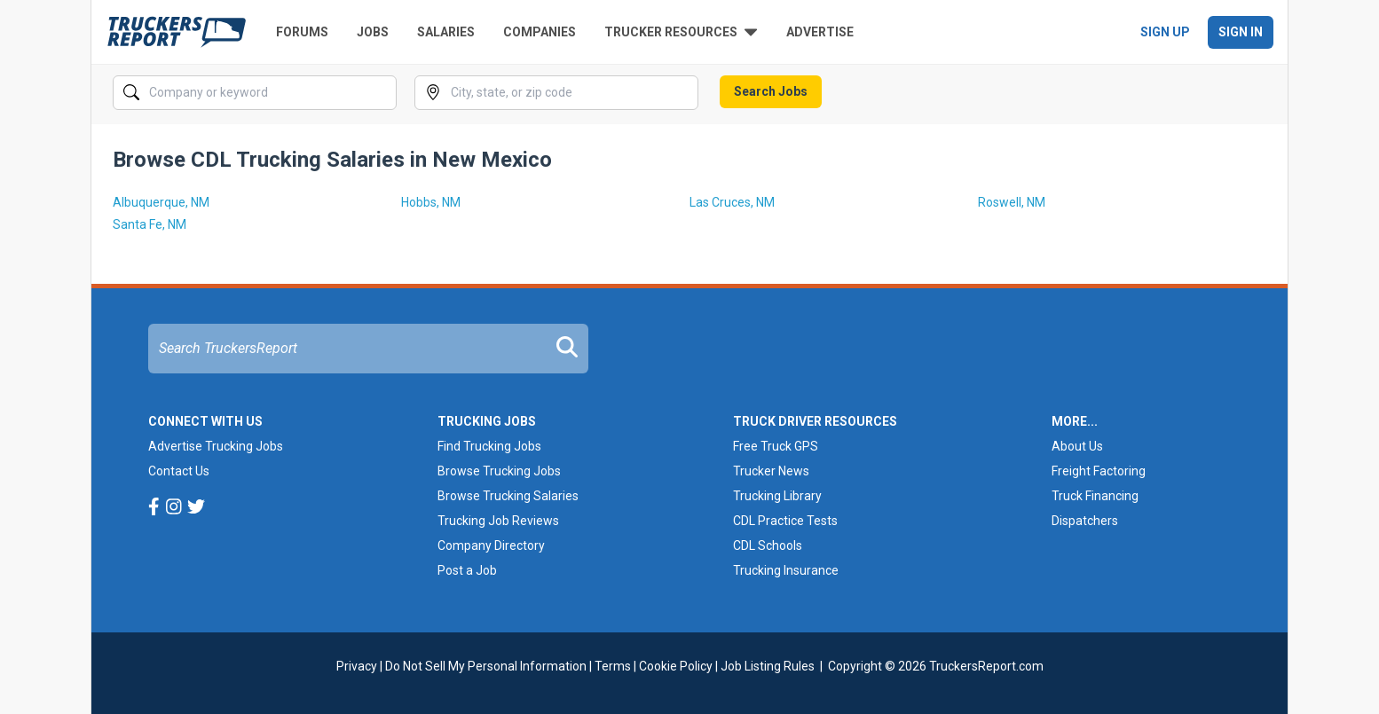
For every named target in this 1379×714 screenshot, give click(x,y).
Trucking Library (777, 496)
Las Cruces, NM (732, 202)
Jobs (373, 32)
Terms (613, 666)
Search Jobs (771, 91)
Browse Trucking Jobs (499, 471)
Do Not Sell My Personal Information (486, 666)
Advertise (820, 32)
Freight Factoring (1099, 471)
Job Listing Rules (768, 666)
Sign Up (1165, 32)
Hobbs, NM (431, 202)
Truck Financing (1095, 496)
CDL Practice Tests (785, 521)
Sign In (1240, 32)
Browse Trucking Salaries (508, 496)
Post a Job (467, 570)
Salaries (446, 32)
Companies (539, 32)
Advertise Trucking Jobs (215, 446)
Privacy (356, 666)
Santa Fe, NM (149, 224)
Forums (302, 32)
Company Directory (491, 545)
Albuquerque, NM (161, 202)
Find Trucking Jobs (489, 446)
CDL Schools (767, 545)
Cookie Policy (676, 666)
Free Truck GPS (775, 446)
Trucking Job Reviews (498, 521)
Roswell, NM (1011, 202)
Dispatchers (1085, 521)
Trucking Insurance (786, 570)
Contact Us (178, 471)
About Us (1077, 446)
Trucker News (771, 471)
